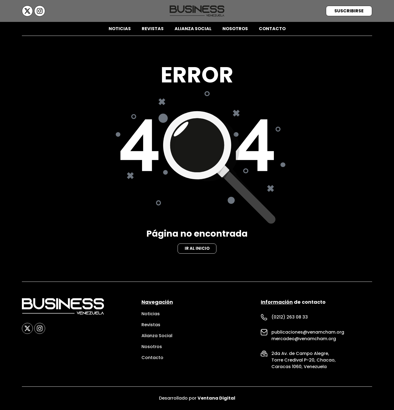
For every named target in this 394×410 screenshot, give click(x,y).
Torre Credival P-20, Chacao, (303, 360)
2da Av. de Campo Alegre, (300, 354)
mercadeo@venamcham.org (303, 339)
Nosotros (235, 28)
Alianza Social (193, 28)
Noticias (120, 28)
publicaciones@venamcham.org (307, 332)
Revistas (153, 28)
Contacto (272, 28)
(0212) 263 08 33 (289, 317)
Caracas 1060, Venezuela (299, 367)
